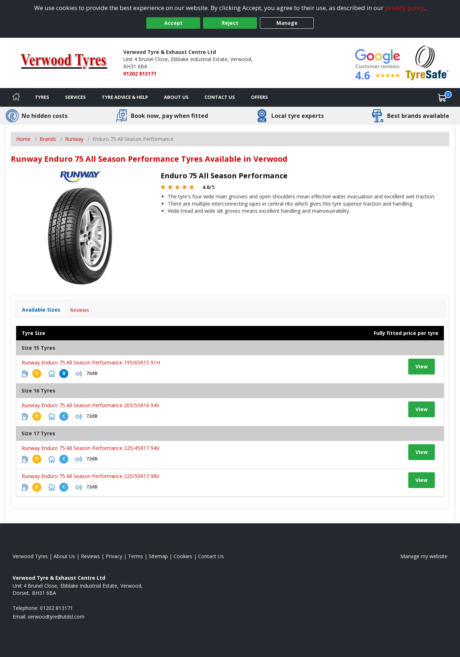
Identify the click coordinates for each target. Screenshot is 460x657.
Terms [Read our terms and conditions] (135, 556)
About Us (176, 97)
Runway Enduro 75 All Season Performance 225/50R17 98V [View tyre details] (90, 476)
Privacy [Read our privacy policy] (114, 556)
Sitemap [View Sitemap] (158, 556)
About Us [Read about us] (64, 556)
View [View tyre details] (421, 366)
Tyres (42, 97)
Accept (173, 22)
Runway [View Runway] (74, 138)
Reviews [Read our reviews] (90, 556)
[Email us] (56, 616)
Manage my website (423, 556)
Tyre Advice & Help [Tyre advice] (125, 97)
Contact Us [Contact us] (219, 97)
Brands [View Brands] (48, 138)
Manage (287, 22)
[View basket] (442, 97)
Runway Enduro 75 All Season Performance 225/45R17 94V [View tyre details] (90, 448)
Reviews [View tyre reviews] (79, 310)
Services (75, 97)
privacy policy (404, 8)
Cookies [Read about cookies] (183, 556)
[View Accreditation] (427, 62)
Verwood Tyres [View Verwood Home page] (30, 556)
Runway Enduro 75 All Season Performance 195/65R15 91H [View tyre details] (91, 362)
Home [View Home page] (23, 138)
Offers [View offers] (259, 97)
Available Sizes (41, 309)
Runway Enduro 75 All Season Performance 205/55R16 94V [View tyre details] (90, 405)
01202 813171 (139, 73)
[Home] (16, 97)
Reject (230, 22)
